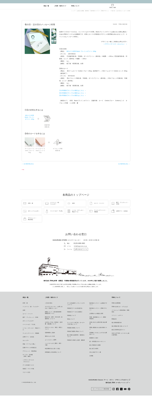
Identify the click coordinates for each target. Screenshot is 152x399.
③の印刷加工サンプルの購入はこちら (71, 95)
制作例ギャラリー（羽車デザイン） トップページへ (39, 172)
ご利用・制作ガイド (60, 6)
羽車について (75, 6)
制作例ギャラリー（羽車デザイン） (99, 10)
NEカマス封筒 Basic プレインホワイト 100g (81, 51)
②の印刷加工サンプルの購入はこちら (71, 93)
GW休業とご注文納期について (76, 1)
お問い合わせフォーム (81, 252)
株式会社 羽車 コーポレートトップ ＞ (118, 386)
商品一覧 (46, 6)
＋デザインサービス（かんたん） (114, 44)
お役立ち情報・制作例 (81, 10)
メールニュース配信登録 (101, 392)
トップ (71, 10)
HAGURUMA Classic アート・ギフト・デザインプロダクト (108, 383)
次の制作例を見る (29, 165)
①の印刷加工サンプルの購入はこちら (71, 90)
